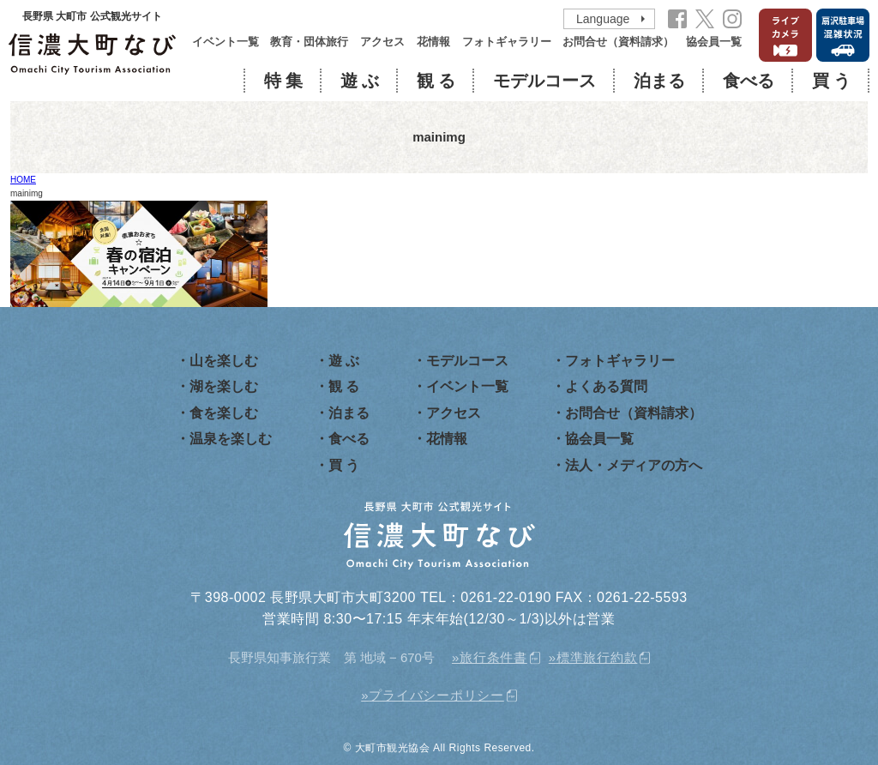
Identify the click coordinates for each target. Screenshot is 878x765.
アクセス (382, 42)
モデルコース (544, 80)
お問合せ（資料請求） (618, 42)
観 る (436, 80)
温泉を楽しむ (230, 438)
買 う (831, 80)
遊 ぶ (359, 80)
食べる (748, 80)
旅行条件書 (493, 657)
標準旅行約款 (597, 657)
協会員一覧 (714, 42)
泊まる (659, 80)
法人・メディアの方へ (633, 465)
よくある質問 (606, 386)
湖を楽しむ (223, 386)
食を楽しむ (223, 413)
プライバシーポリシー (436, 695)
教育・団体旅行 (309, 42)
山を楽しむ (223, 360)
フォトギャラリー (506, 42)
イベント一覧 (225, 42)
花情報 (433, 42)
